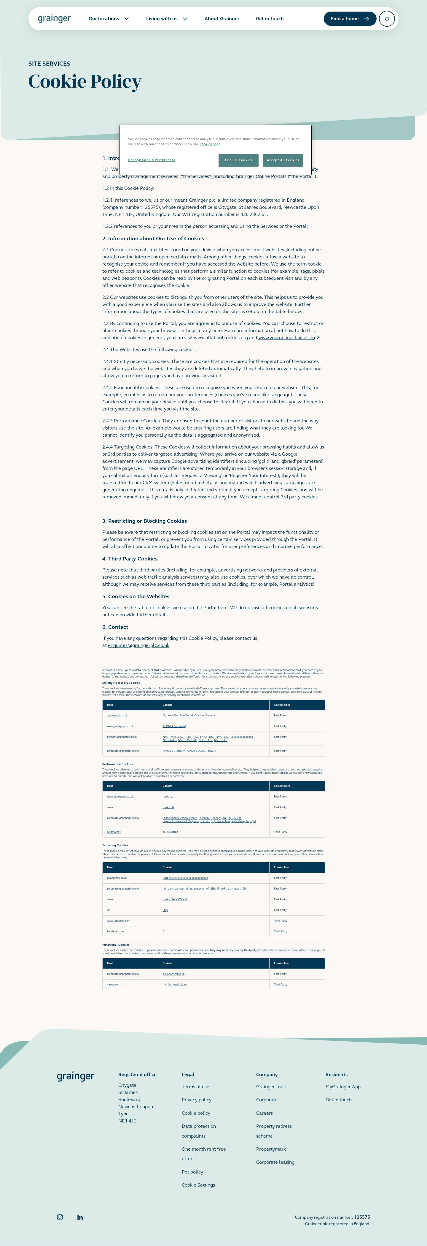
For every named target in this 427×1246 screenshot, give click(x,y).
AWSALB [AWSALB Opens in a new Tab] (168, 751)
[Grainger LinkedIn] (80, 1220)
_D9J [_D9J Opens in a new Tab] (244, 888)
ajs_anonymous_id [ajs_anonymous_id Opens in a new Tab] (173, 974)
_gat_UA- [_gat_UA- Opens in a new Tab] (168, 807)
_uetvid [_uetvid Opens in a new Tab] (205, 821)
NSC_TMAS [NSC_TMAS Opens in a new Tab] (170, 737)
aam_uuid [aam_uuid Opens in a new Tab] (234, 888)
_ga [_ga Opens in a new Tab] (224, 818)
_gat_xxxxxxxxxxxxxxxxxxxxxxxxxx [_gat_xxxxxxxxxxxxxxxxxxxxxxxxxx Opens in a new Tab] (185, 878)
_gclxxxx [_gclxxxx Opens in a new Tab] (204, 818)
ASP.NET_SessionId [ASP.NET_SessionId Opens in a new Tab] (174, 726)
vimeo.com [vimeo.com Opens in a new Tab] (113, 984)
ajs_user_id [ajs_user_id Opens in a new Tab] (181, 888)
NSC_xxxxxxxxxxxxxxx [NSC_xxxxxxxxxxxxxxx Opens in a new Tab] (239, 737)
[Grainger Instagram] (60, 1220)
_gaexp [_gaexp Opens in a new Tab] (216, 818)
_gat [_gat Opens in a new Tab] (172, 796)
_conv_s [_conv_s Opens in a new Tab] (211, 751)
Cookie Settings (198, 1185)
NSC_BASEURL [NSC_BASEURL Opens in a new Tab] (187, 740)
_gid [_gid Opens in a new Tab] (165, 796)
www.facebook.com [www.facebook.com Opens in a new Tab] (118, 921)
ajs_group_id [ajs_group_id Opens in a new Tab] (197, 888)
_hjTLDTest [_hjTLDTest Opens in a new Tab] (235, 818)
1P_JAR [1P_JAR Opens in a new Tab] (221, 888)
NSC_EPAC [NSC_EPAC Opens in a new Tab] (216, 737)
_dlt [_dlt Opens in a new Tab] (165, 888)
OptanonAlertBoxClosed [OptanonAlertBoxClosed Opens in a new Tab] (178, 715)
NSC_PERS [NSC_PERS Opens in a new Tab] (185, 737)
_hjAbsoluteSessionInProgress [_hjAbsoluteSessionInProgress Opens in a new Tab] (181, 821)
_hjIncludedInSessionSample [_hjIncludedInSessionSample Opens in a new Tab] (180, 818)
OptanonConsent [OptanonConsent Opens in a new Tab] (205, 715)
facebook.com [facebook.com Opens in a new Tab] (115, 931)
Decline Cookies (238, 160)
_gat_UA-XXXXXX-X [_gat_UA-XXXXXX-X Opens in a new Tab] (175, 899)
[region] (215, 150)
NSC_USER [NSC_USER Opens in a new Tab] (220, 740)
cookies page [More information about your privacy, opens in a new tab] (210, 144)
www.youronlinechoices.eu (289, 337)
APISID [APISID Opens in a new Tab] (210, 888)
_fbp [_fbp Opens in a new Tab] (165, 910)
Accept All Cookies (283, 160)
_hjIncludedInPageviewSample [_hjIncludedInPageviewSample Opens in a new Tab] (230, 821)
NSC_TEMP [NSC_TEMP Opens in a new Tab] (206, 740)
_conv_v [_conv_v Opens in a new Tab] (180, 751)
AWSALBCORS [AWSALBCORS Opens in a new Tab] (196, 751)
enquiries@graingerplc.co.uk (138, 645)
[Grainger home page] (54, 18)
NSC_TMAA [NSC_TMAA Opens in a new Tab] (200, 737)
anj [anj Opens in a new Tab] (171, 888)
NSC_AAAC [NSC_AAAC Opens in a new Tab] (170, 740)
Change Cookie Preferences (151, 160)
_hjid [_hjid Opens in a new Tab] (253, 821)
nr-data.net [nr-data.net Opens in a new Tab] (114, 832)
